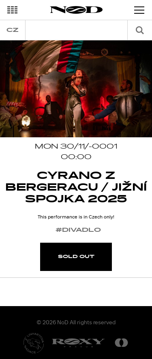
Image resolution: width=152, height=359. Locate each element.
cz (12, 30)
